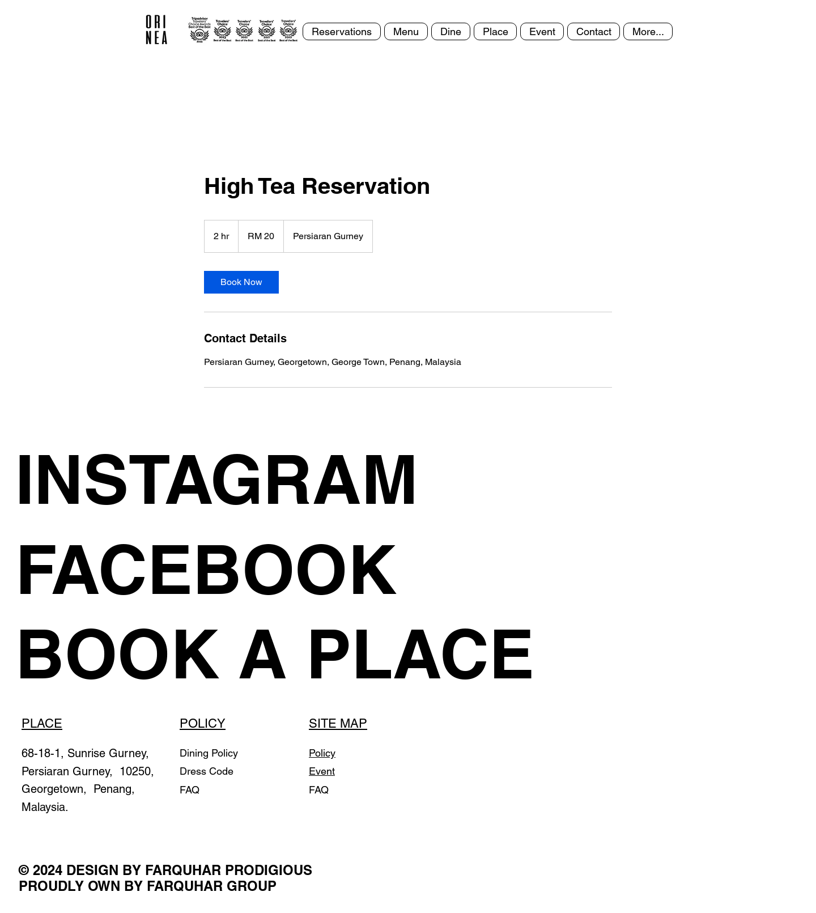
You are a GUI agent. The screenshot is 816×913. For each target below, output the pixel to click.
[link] (241, 282)
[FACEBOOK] (257, 569)
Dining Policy (209, 753)
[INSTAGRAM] (233, 478)
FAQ (189, 790)
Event (322, 771)
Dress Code (206, 771)
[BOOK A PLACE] (274, 653)
